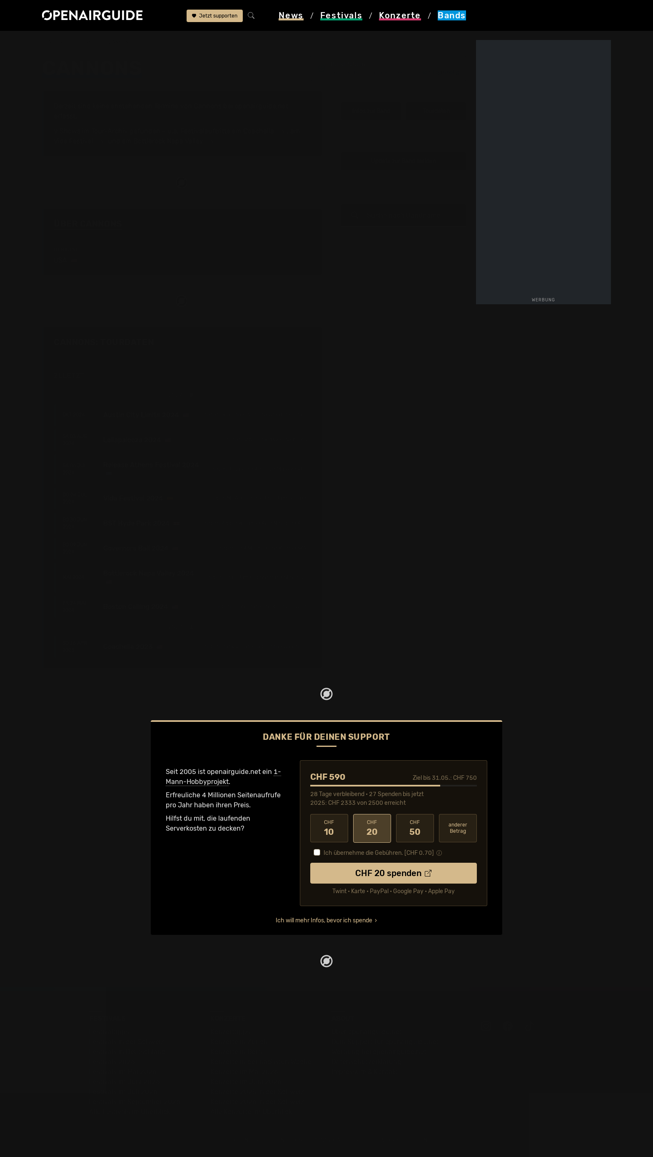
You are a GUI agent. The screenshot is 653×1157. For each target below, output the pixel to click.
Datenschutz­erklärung (366, 1062)
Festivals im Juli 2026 (123, 1092)
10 (329, 828)
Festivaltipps (109, 1032)
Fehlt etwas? (296, 343)
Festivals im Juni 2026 (124, 1082)
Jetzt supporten (214, 16)
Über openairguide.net (366, 1032)
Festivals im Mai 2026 (123, 1072)
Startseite (57, 42)
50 (415, 828)
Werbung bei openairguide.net (378, 1052)
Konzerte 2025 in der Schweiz (257, 1092)
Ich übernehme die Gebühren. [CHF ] (379, 853)
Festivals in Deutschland (127, 1052)
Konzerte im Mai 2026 (244, 1072)
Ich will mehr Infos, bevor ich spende (324, 920)
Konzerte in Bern (236, 1052)
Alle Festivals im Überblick (129, 1112)
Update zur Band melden (403, 161)
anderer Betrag (458, 828)
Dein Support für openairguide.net (385, 1042)
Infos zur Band (371, 111)
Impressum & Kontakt (364, 1072)
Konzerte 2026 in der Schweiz (257, 1102)
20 (372, 828)
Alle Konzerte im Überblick (251, 1112)
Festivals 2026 (112, 1062)
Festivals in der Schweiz (126, 1042)
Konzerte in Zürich (239, 1042)
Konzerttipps (230, 1032)
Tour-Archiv (109, 131)
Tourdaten (436, 111)
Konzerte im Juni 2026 (246, 1082)
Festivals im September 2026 (134, 1102)
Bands (90, 42)
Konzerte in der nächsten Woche (261, 1062)
